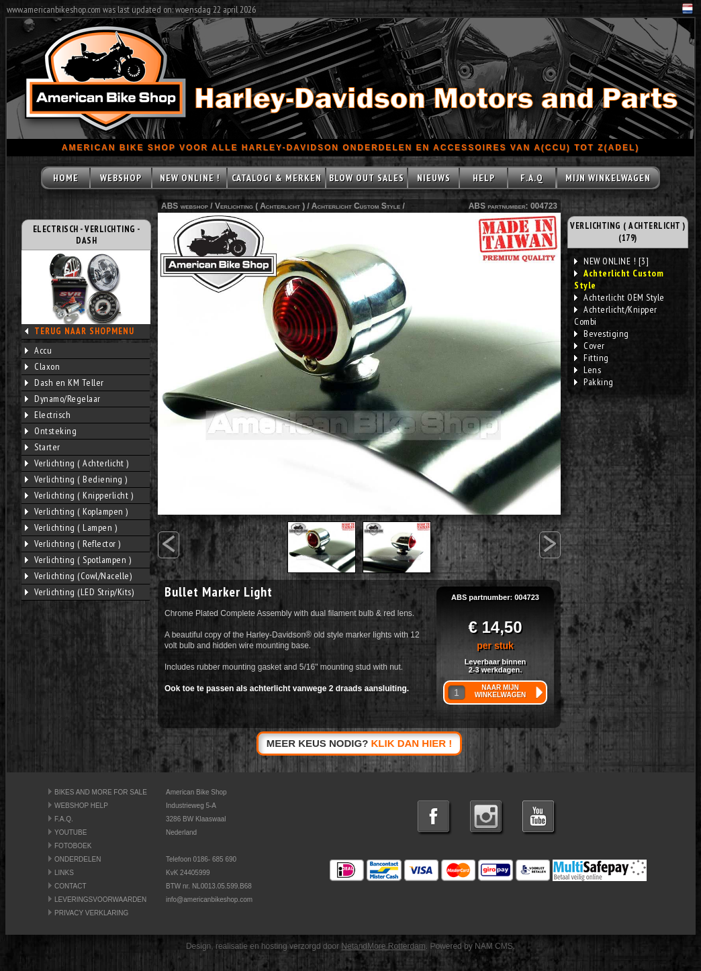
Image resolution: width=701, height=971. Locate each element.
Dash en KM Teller (64, 382)
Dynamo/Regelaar (63, 399)
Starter (42, 447)
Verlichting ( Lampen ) (71, 527)
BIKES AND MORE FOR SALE (100, 792)
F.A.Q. (63, 819)
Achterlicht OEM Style (619, 297)
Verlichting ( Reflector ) (73, 544)
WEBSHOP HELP (81, 805)
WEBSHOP (121, 178)
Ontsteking (51, 431)
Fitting (591, 358)
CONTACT (70, 886)
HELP (484, 178)
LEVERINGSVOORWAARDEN (100, 899)
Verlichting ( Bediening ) (76, 479)
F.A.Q (531, 178)
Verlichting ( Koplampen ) (76, 511)
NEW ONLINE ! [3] (611, 261)
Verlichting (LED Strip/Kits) (79, 592)
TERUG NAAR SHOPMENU (84, 331)
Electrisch (48, 415)
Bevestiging (601, 333)
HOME (66, 178)
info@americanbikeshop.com (209, 899)
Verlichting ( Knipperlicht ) (79, 495)
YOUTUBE (70, 832)
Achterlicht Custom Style (356, 206)
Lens (587, 370)
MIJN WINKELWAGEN (608, 178)
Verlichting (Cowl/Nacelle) (78, 576)
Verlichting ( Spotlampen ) (78, 560)
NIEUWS (434, 178)
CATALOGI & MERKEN (277, 178)
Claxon (42, 366)
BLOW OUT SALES (366, 178)
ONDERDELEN (77, 859)
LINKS (64, 872)
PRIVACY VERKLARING (91, 913)
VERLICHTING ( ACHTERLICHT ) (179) (628, 232)
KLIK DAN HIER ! (412, 743)
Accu (38, 350)
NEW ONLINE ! (190, 178)
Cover (589, 346)
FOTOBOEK (72, 846)
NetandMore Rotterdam (383, 946)
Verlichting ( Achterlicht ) (77, 463)
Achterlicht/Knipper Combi (615, 315)
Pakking (594, 382)
